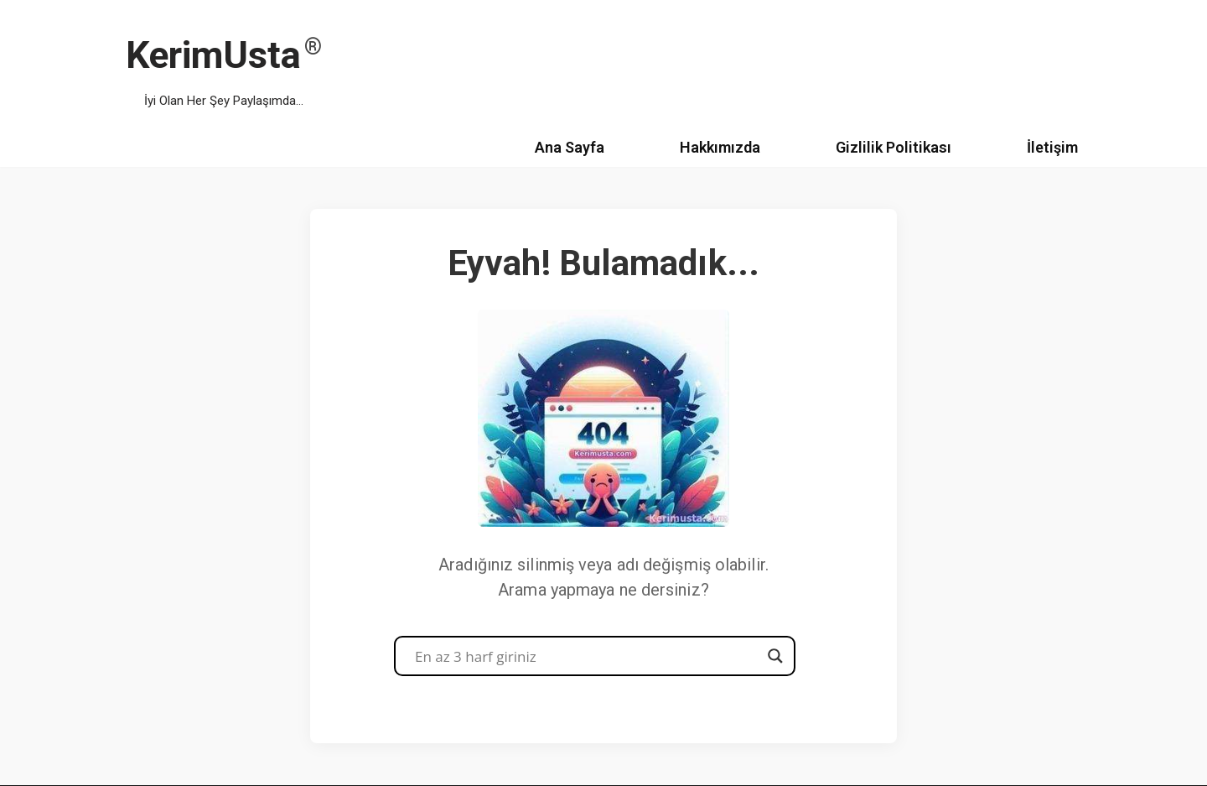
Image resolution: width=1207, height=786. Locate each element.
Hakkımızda (720, 147)
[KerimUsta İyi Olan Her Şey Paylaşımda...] (224, 64)
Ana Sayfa (569, 147)
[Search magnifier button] (775, 656)
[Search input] (587, 656)
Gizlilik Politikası (893, 147)
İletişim (1052, 147)
